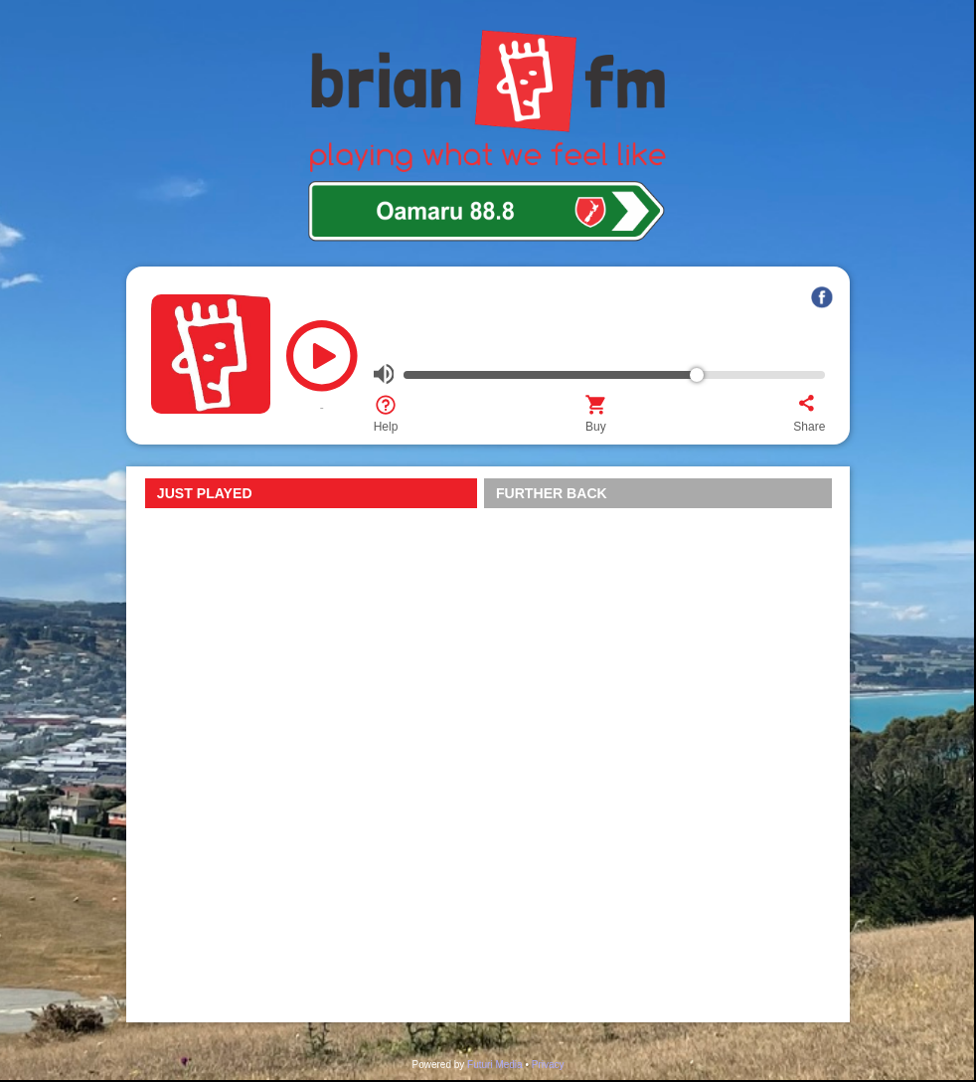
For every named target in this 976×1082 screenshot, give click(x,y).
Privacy (548, 1064)
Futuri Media (495, 1064)
